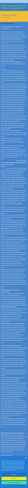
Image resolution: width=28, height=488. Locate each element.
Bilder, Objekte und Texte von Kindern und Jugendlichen (13, 7)
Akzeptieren (14, 474)
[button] (26, 458)
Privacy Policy (13, 486)
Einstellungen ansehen (14, 482)
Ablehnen (14, 478)
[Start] (1, 17)
